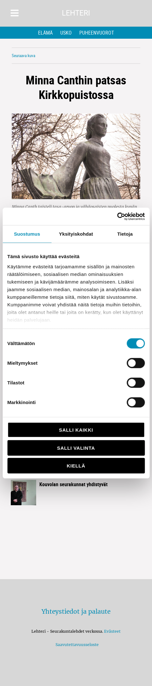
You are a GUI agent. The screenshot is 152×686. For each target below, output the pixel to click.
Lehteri (76, 13)
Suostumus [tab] (27, 234)
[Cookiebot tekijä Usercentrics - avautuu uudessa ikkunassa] (117, 216)
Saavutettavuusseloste (76, 644)
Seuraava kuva (23, 55)
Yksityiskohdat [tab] (76, 234)
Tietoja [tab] (125, 234)
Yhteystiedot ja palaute (76, 611)
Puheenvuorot (96, 32)
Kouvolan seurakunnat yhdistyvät (73, 484)
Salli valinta (76, 447)
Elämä (45, 32)
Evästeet (112, 631)
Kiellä (76, 465)
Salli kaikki (76, 430)
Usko (66, 32)
